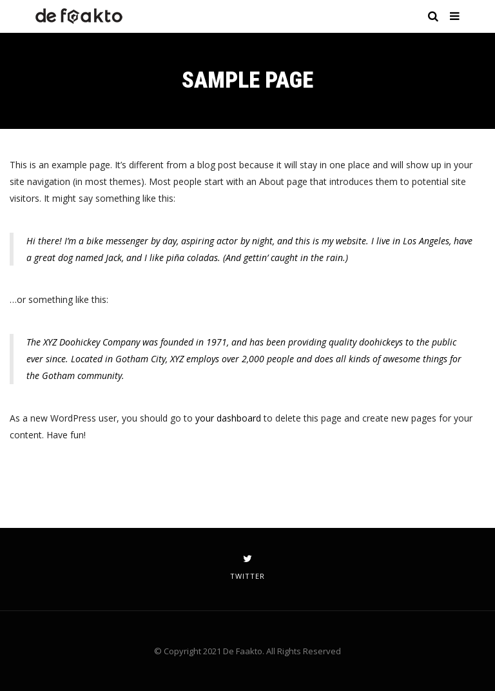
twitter (247, 567)
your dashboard (228, 418)
